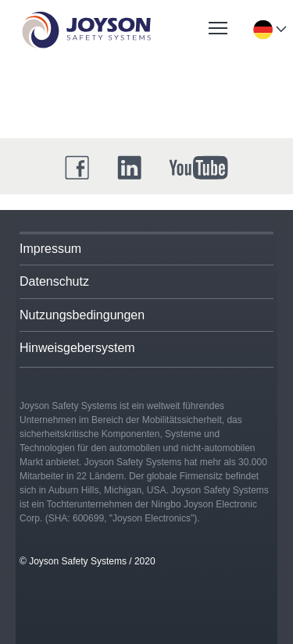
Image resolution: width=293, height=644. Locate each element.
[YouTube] (198, 167)
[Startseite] (86, 30)
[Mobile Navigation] (218, 28)
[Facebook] (77, 167)
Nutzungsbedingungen (82, 315)
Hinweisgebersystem (77, 347)
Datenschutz (54, 281)
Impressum (50, 248)
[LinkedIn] (129, 167)
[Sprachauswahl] (262, 29)
